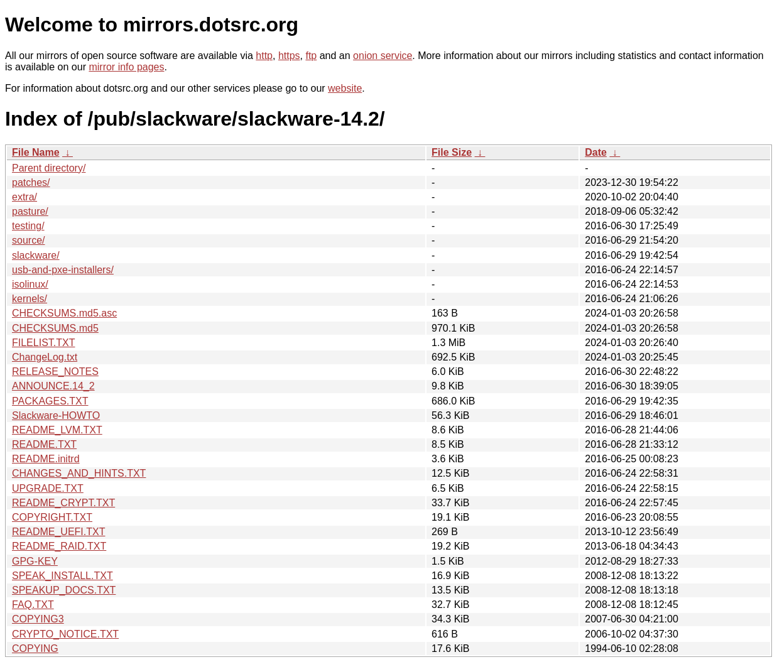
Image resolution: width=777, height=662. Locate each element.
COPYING (35, 648)
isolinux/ (30, 284)
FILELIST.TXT (43, 342)
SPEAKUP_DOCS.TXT (64, 590)
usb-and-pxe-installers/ (63, 269)
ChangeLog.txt (44, 357)
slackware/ (36, 255)
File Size (452, 152)
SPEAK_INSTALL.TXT (62, 575)
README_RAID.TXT (59, 546)
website (345, 88)
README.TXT (44, 444)
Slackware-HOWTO (56, 415)
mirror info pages (126, 67)
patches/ (31, 182)
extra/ (24, 197)
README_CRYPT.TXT (63, 502)
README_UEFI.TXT (58, 531)
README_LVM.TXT (57, 430)
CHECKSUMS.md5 (55, 328)
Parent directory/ (48, 168)
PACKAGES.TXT (50, 401)
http (264, 55)
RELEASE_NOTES (55, 371)
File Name (36, 152)
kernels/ (29, 298)
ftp (311, 55)
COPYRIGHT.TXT (52, 517)
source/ (28, 240)
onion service (382, 55)
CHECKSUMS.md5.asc (64, 313)
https (289, 55)
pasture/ (30, 211)
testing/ (28, 225)
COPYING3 (38, 619)
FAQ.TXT (33, 604)
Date (596, 152)
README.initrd (46, 458)
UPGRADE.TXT (48, 488)
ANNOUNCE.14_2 (53, 386)
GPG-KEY (35, 561)
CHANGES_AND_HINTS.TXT (79, 473)
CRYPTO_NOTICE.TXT (65, 634)
